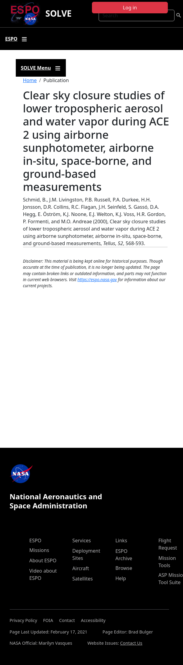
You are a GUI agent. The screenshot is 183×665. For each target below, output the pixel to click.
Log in (130, 7)
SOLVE (58, 13)
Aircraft (80, 568)
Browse (123, 568)
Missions (39, 550)
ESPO (35, 540)
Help (120, 578)
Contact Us (131, 643)
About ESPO (42, 560)
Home (30, 80)
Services (81, 540)
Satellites (82, 578)
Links (121, 540)
